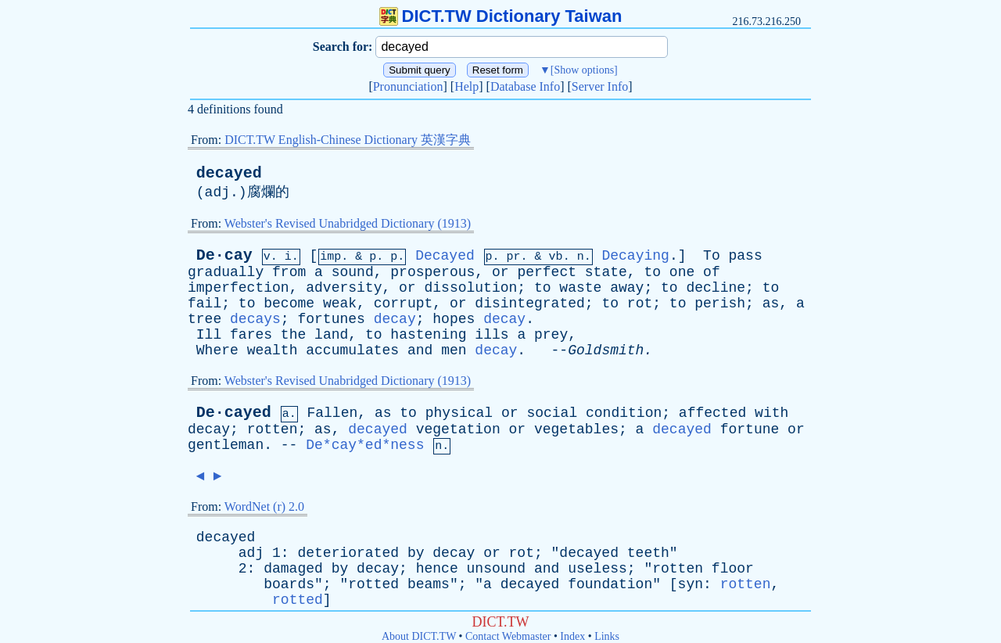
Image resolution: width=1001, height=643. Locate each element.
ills (491, 335)
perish (719, 303)
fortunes (330, 319)
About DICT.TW (419, 636)
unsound (496, 569)
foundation (610, 584)
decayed (229, 173)
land (331, 335)
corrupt (403, 303)
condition (624, 413)
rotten (272, 429)
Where (217, 350)
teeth (648, 553)
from (289, 272)
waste (580, 288)
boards (289, 584)
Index (572, 636)
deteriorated (348, 553)
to (652, 272)
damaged (293, 569)
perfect (546, 272)
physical (459, 413)
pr (514, 257)
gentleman (226, 445)
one (681, 272)
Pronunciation (408, 86)
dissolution (470, 288)
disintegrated (529, 303)
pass (745, 256)
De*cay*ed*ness (365, 445)
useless (597, 569)
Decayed (445, 256)
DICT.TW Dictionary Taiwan (500, 16)
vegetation (458, 429)
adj (217, 192)
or (500, 272)
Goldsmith (606, 350)
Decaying (635, 256)
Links (606, 636)
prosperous (432, 272)
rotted (373, 584)
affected (712, 413)
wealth (272, 350)
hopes (453, 319)
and (419, 350)
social (551, 413)
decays (255, 319)
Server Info (600, 86)
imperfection (238, 288)
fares (251, 335)
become (289, 303)
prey (551, 335)
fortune (750, 429)
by (416, 553)
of (711, 272)
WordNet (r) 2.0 (264, 506)
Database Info (525, 86)
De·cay (224, 255)
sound (353, 272)
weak (340, 303)
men (453, 350)
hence (437, 569)
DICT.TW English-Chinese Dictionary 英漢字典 (347, 139)
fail (204, 303)
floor (733, 569)
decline (715, 288)
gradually (226, 272)
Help (466, 86)
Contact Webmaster (508, 636)
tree (204, 319)
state (606, 272)
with (771, 413)
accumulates (352, 350)
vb (556, 257)
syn (690, 584)
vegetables (576, 429)
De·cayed (233, 413)
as (771, 303)
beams (428, 584)
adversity (344, 288)
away (627, 288)
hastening (428, 335)
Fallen (332, 413)
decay (395, 319)
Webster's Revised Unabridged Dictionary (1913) (347, 223)
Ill (208, 335)
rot (639, 303)
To (711, 256)
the (293, 335)
